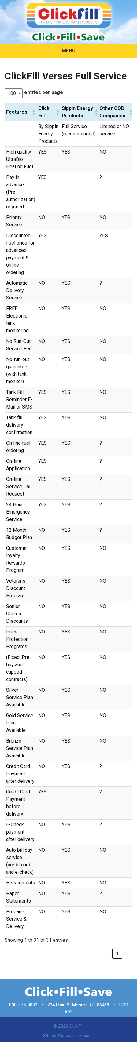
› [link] (127, 953)
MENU (69, 51)
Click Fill (76, 1026)
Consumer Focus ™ (76, 1035)
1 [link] (117, 953)
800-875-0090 (23, 1005)
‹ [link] (107, 953)
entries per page (43, 92)
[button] (33, 112)
